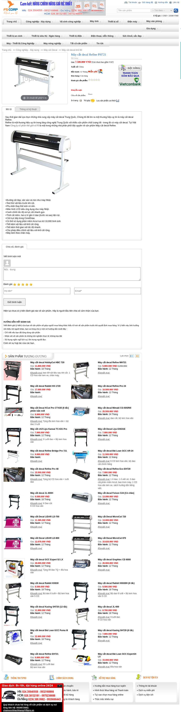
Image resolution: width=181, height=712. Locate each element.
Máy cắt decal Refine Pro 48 (44, 469)
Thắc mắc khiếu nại (104, 699)
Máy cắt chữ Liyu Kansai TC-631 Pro (48, 429)
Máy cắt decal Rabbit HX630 (44, 583)
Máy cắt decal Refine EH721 (44, 654)
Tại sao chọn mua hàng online (109, 695)
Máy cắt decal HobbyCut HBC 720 (47, 362)
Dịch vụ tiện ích (146, 695)
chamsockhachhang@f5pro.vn (18, 710)
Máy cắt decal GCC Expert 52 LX (46, 559)
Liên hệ (174, 2)
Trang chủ (6, 50)
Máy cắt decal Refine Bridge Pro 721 (48, 451)
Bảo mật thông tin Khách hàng (65, 699)
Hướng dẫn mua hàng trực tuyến (110, 686)
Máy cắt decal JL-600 (108, 607)
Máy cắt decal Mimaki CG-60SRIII (114, 408)
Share (89, 94)
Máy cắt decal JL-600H (41, 493)
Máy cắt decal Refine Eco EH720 (114, 469)
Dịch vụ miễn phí (147, 690)
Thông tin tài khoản (148, 686)
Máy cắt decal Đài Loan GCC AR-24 (115, 451)
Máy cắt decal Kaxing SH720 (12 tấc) (48, 607)
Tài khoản (130, 2)
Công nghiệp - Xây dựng (27, 50)
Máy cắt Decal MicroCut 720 (112, 516)
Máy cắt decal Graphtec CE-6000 (114, 559)
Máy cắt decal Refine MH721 (112, 362)
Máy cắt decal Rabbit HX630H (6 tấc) (116, 583)
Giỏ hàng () (145, 2)
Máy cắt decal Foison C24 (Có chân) (116, 493)
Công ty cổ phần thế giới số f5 (24, 125)
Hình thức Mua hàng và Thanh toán (111, 690)
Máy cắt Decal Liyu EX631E (111, 429)
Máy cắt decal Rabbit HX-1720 (45, 386)
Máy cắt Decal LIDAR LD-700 (44, 516)
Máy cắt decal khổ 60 (72, 50)
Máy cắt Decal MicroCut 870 (112, 538)
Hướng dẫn (161, 2)
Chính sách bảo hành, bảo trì (64, 690)
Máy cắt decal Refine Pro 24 (112, 386)
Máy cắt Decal (50, 50)
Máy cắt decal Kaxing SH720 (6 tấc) (116, 630)
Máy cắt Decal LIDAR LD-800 (44, 538)
